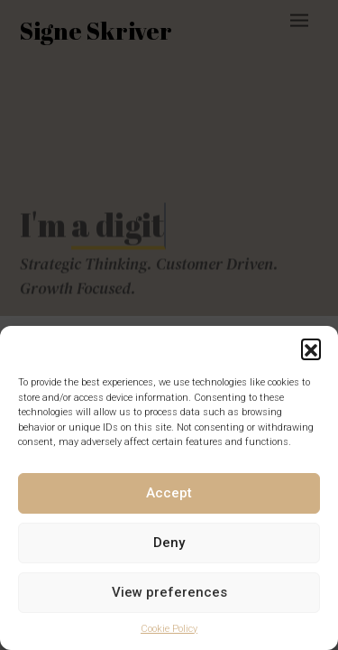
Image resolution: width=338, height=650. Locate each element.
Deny (169, 542)
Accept (169, 493)
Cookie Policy (169, 629)
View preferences (169, 592)
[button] (311, 348)
